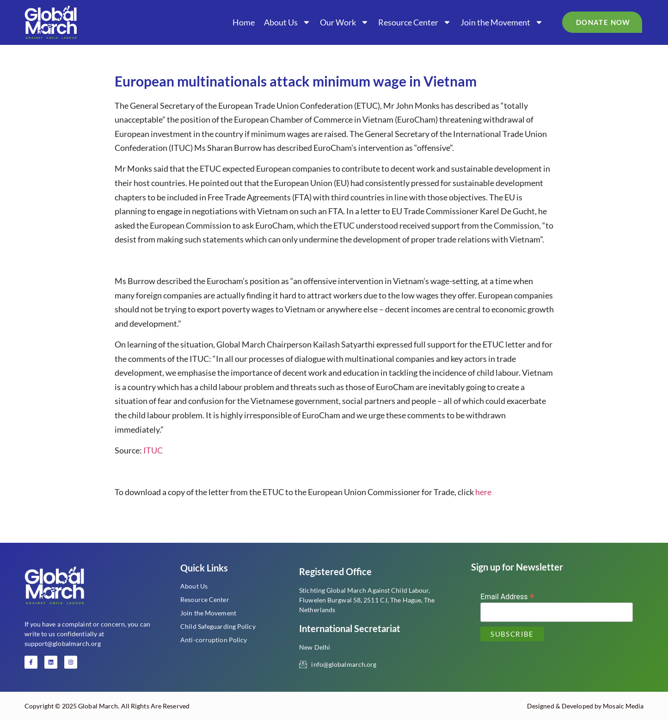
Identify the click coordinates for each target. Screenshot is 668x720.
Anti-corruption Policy (213, 640)
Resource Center (414, 22)
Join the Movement (501, 22)
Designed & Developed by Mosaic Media (585, 706)
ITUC (153, 450)
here (483, 492)
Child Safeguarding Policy (218, 626)
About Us (287, 22)
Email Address (507, 596)
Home (244, 22)
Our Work (344, 22)
